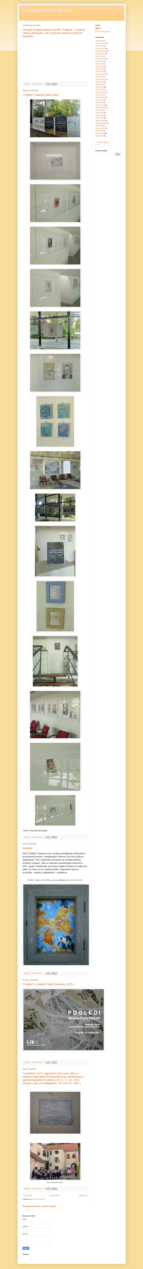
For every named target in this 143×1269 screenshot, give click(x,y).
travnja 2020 (99, 113)
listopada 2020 (100, 108)
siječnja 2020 (99, 120)
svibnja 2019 (99, 133)
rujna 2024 (99, 41)
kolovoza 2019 (100, 128)
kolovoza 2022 (100, 79)
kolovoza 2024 (100, 43)
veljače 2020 (99, 118)
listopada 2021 (100, 92)
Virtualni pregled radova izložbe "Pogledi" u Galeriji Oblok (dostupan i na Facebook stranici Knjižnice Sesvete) (54, 33)
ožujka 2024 (99, 46)
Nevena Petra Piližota (47, 10)
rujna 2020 (99, 110)
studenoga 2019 (100, 123)
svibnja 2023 (99, 66)
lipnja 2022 (99, 84)
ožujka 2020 (99, 115)
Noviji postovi (27, 1195)
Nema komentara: (37, 84)
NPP (99, 28)
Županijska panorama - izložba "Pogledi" (40, 1206)
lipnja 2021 (99, 102)
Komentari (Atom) (39, 1199)
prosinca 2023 (100, 48)
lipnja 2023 (99, 64)
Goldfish (28, 848)
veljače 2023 (99, 71)
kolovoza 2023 (100, 59)
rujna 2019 (99, 126)
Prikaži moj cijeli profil (102, 32)
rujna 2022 (99, 77)
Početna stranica (55, 1195)
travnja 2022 (99, 87)
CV (98, 145)
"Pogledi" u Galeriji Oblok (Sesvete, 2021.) (48, 984)
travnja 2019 (99, 136)
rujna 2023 (99, 56)
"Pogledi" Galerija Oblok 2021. (41, 95)
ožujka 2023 (99, 69)
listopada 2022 (100, 74)
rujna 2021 (99, 95)
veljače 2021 (99, 105)
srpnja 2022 (99, 82)
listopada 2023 (100, 54)
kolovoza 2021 (100, 97)
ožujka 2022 (99, 89)
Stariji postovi (82, 1195)
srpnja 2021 (99, 100)
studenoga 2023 (100, 51)
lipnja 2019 (99, 131)
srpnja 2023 (99, 61)
